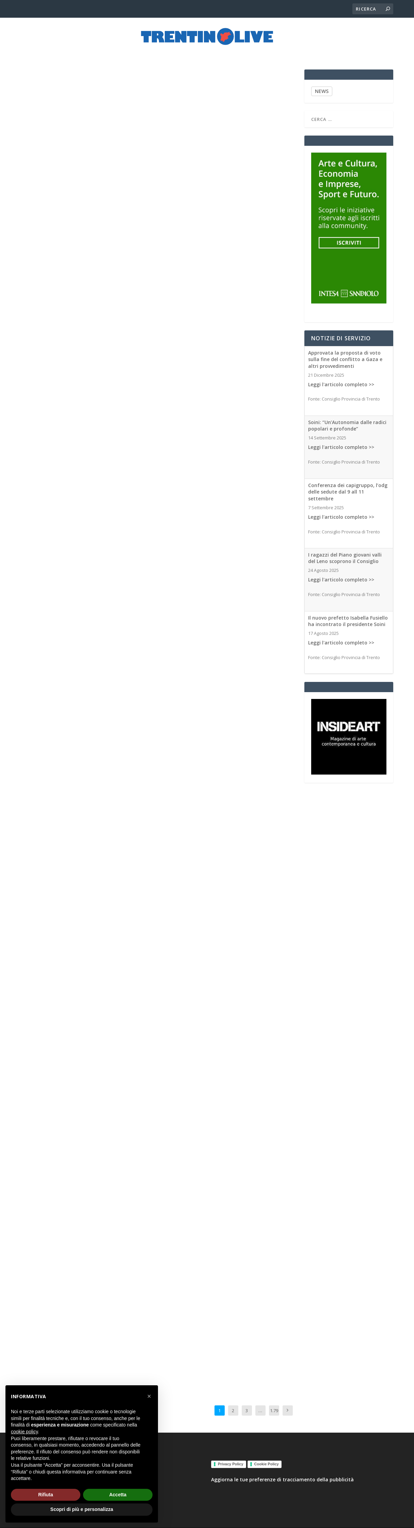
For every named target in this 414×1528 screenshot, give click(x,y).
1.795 (274, 1409)
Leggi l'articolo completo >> (341, 378)
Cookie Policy (266, 1458)
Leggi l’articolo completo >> (196, 1259)
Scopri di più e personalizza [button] (81, 1509)
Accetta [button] (118, 1494)
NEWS (322, 85)
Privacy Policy (230, 1458)
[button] (149, 1396)
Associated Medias (93, 505)
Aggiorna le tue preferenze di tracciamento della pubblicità (282, 1473)
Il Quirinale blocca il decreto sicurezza (227, 587)
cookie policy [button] (24, 1431)
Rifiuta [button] (45, 1494)
